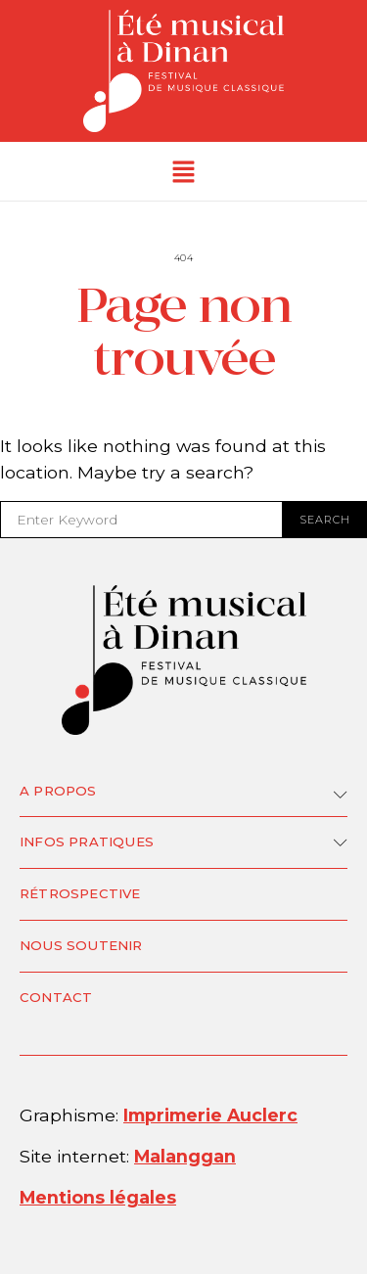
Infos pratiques (87, 841)
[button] (183, 171)
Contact (56, 997)
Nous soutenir (81, 945)
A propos (58, 790)
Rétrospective (80, 893)
